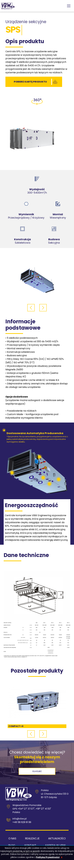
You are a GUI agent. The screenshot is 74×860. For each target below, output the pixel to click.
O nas (12, 838)
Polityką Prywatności (47, 857)
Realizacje (32, 838)
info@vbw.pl (19, 818)
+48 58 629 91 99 (21, 822)
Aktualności (57, 838)
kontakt (37, 771)
